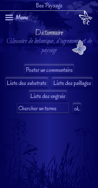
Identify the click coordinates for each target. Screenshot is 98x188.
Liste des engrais (47, 96)
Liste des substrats (27, 83)
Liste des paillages (72, 83)
